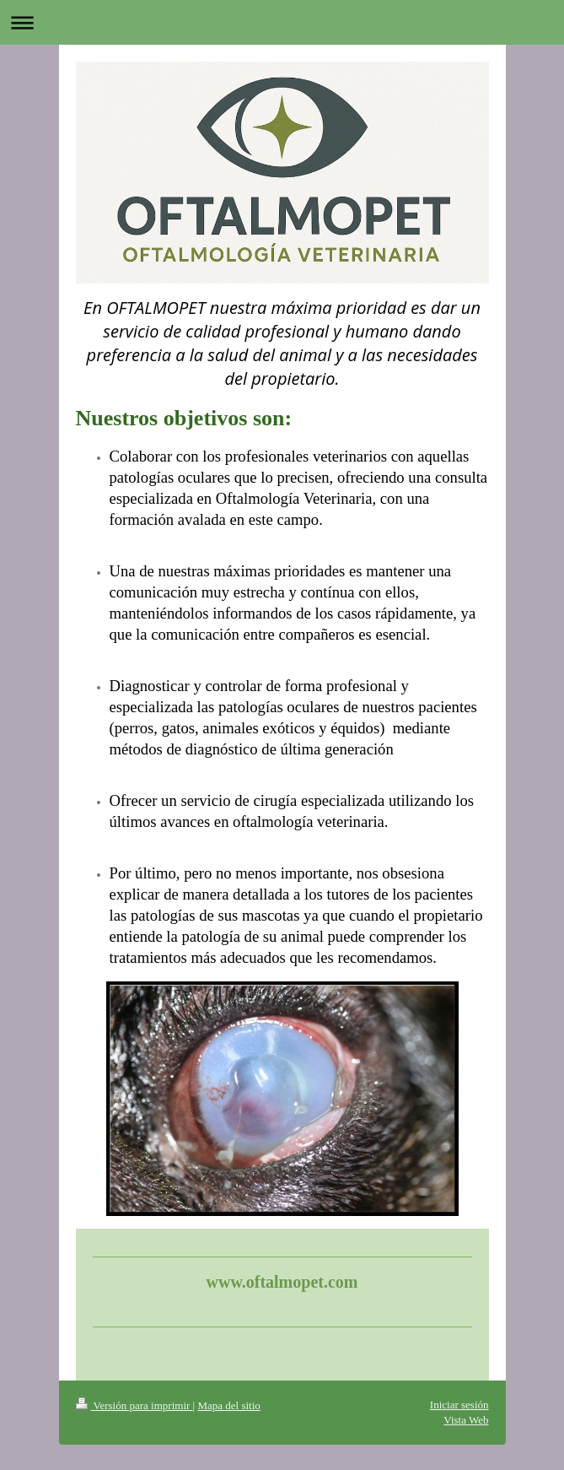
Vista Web (465, 1419)
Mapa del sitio (228, 1405)
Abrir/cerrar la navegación (282, 22)
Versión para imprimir (134, 1405)
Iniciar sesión (459, 1404)
